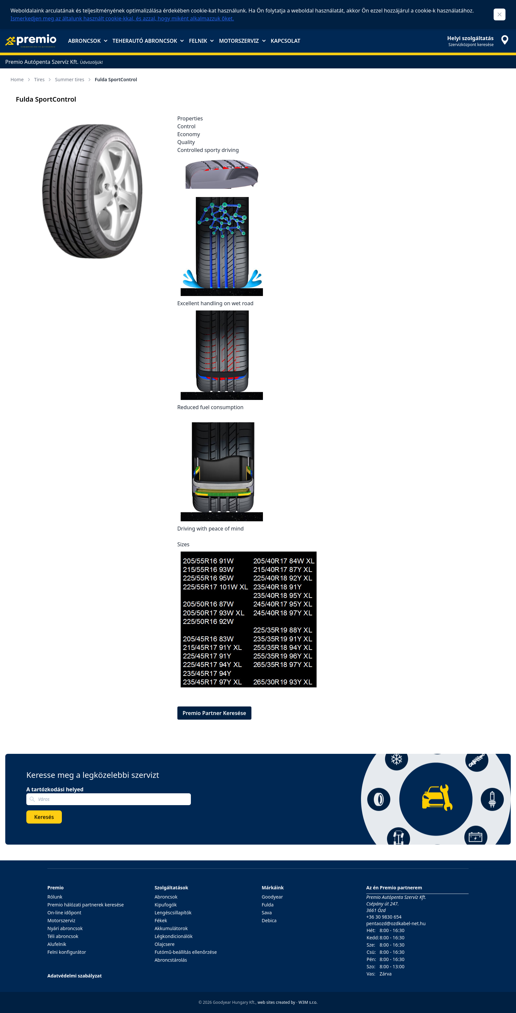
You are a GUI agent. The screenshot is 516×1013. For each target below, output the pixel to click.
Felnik (201, 40)
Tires (43, 79)
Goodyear (272, 897)
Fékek (161, 920)
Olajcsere (165, 944)
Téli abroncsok (62, 936)
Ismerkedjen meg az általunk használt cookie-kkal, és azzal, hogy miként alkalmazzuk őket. (122, 18)
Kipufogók (166, 905)
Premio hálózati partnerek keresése (85, 905)
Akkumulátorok (171, 928)
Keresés (44, 817)
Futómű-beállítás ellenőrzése (186, 952)
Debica (269, 920)
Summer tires (73, 79)
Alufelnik (56, 944)
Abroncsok (87, 40)
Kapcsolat (285, 40)
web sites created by (276, 1002)
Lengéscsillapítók (173, 912)
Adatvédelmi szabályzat (74, 976)
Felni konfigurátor (66, 952)
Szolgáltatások (171, 887)
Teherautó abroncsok (148, 40)
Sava (267, 912)
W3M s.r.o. (308, 1002)
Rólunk (55, 897)
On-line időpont (64, 912)
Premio (55, 887)
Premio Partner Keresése (214, 713)
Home (21, 79)
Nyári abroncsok (65, 928)
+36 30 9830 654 (383, 917)
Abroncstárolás (171, 960)
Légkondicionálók (174, 936)
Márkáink (273, 887)
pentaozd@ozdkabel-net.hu (396, 923)
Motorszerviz (242, 40)
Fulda (267, 905)
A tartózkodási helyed (55, 789)
